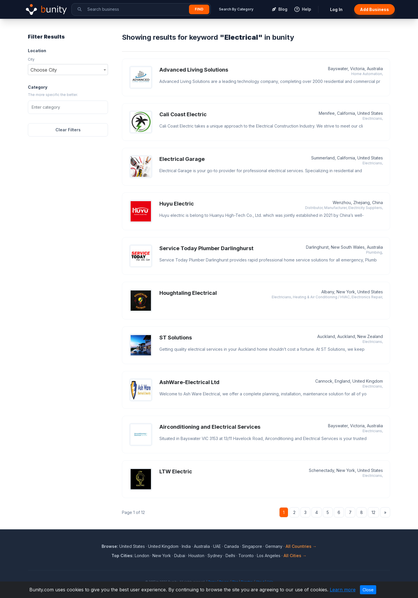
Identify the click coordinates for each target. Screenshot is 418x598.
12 (373, 512)
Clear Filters (68, 129)
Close (368, 589)
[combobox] (68, 69)
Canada (231, 546)
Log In (336, 9)
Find (199, 9)
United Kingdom (163, 546)
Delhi (230, 555)
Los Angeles (268, 555)
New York (161, 555)
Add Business (374, 9)
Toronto (246, 555)
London (142, 555)
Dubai (179, 555)
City (31, 59)
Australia (202, 546)
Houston (196, 555)
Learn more (343, 589)
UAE (217, 546)
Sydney (215, 555)
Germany (273, 546)
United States (132, 546)
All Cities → (295, 555)
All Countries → (301, 546)
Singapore (252, 546)
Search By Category (236, 9)
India (186, 546)
